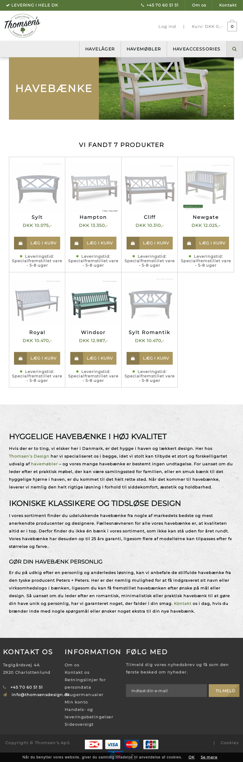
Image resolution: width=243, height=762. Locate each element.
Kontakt (228, 5)
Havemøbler (144, 49)
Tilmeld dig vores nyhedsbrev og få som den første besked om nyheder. (177, 668)
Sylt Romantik (149, 332)
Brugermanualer (84, 694)
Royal (37, 332)
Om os (199, 5)
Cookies (230, 742)
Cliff (149, 217)
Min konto (76, 702)
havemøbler (44, 463)
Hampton (93, 217)
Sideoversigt (79, 724)
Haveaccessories (197, 49)
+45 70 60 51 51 (163, 5)
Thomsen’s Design (29, 456)
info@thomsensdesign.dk (41, 694)
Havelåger (100, 49)
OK (192, 757)
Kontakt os (77, 672)
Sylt (37, 217)
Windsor (93, 332)
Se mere (209, 757)
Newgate (206, 217)
